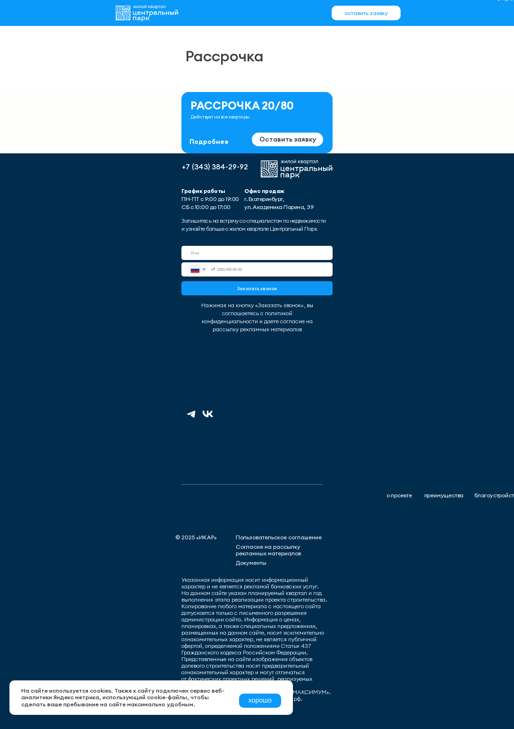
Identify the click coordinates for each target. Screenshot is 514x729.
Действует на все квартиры (220, 117)
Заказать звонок (257, 288)
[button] (366, 13)
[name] (257, 253)
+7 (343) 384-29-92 (215, 166)
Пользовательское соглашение (279, 537)
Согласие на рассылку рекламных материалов (268, 550)
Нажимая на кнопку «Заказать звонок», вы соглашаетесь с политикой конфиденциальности (257, 313)
